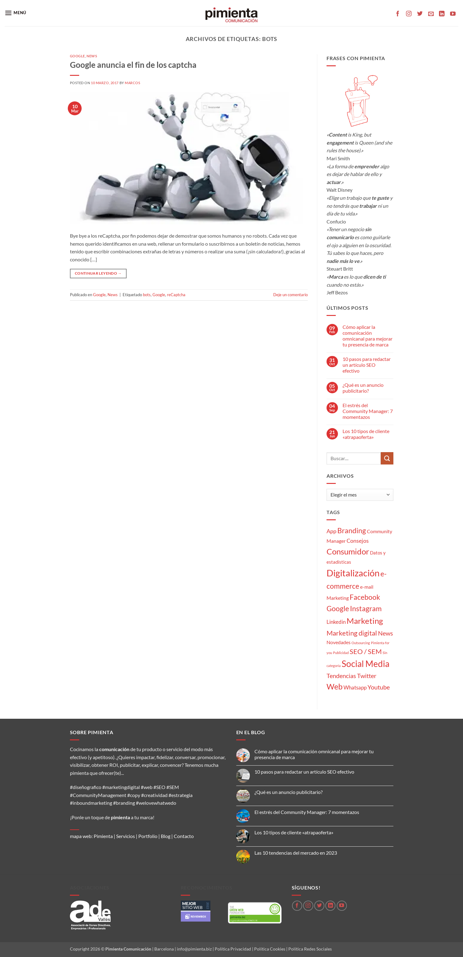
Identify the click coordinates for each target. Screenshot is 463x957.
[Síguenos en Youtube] (453, 14)
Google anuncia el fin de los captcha (133, 64)
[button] (15, 12)
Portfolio (147, 836)
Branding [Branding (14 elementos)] (351, 530)
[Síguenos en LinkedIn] (442, 14)
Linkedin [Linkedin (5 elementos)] (336, 622)
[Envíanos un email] (431, 14)
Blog (165, 836)
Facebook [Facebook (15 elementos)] (365, 597)
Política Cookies (269, 948)
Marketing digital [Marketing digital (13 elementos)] (352, 633)
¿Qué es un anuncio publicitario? (363, 388)
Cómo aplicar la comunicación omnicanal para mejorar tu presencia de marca (367, 336)
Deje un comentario (290, 294)
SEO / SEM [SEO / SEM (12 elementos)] (366, 652)
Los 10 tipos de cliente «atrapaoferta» (366, 434)
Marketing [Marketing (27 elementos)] (365, 621)
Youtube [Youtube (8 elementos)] (379, 687)
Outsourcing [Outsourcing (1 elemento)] (360, 643)
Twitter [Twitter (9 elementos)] (366, 675)
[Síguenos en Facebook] (398, 14)
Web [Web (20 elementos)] (335, 686)
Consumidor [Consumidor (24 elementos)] (348, 551)
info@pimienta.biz (194, 948)
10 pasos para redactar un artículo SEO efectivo (367, 365)
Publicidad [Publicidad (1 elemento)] (341, 653)
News (92, 56)
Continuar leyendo (98, 273)
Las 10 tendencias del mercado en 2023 (295, 853)
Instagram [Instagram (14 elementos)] (366, 608)
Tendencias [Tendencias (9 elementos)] (341, 675)
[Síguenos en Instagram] (409, 14)
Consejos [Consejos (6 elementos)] (358, 540)
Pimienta (103, 836)
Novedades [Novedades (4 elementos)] (339, 642)
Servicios (125, 836)
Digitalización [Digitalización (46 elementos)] (353, 572)
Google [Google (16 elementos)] (338, 608)
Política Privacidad (233, 948)
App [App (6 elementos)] (331, 531)
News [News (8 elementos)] (385, 633)
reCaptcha (176, 294)
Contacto (184, 836)
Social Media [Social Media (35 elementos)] (365, 664)
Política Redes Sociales (310, 948)
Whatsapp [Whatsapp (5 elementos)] (355, 687)
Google (77, 56)
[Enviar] (387, 458)
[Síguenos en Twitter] (420, 14)
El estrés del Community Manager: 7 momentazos (368, 411)
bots (147, 294)
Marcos (132, 83)
